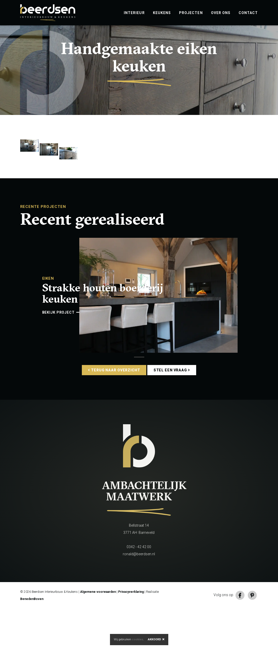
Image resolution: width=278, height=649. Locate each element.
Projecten (191, 13)
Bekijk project (61, 353)
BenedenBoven (31, 639)
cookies (137, 639)
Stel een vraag (171, 410)
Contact (248, 13)
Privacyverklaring (131, 632)
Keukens (162, 13)
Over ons (221, 13)
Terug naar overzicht (114, 410)
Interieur (134, 13)
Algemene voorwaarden (98, 632)
